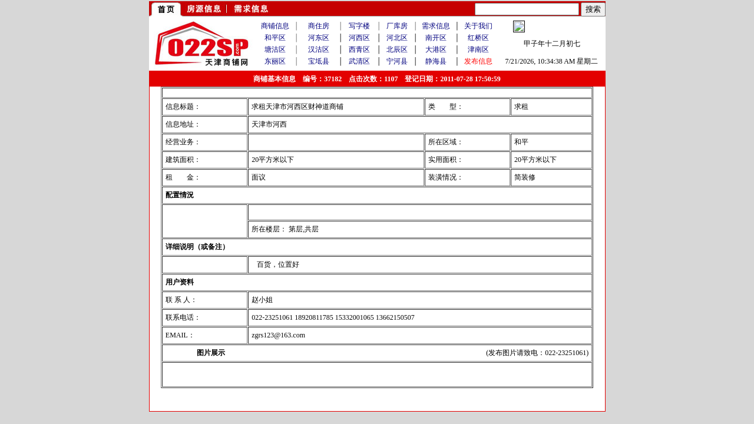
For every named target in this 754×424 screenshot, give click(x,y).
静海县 (436, 61)
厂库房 (397, 26)
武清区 (359, 61)
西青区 (359, 49)
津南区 (478, 49)
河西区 (359, 38)
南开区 (436, 38)
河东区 (318, 38)
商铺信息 (275, 26)
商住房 (318, 26)
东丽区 (275, 61)
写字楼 (359, 26)
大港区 (436, 49)
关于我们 (478, 26)
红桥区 (478, 38)
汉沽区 (318, 49)
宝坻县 (318, 61)
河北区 (397, 38)
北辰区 (397, 49)
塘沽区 (275, 49)
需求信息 (436, 26)
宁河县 (397, 61)
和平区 (275, 38)
